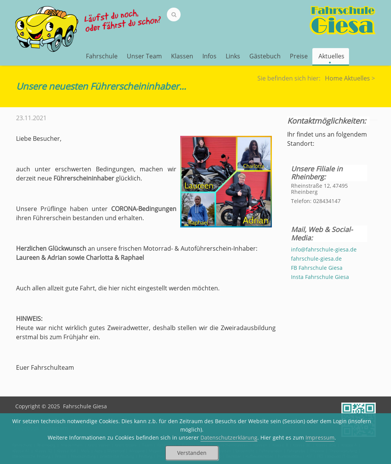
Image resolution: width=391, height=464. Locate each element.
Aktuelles (331, 57)
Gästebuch (265, 56)
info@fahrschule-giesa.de (324, 249)
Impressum (319, 437)
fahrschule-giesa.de (316, 258)
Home (334, 78)
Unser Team (144, 56)
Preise (299, 56)
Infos (209, 56)
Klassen (182, 56)
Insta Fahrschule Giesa (320, 276)
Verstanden (192, 452)
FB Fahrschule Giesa (317, 267)
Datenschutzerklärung (228, 437)
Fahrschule (102, 56)
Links (233, 56)
